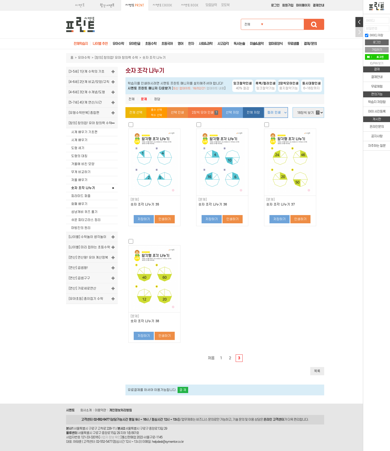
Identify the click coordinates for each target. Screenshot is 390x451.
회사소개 (86, 410)
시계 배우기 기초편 (84, 132)
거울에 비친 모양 (82, 164)
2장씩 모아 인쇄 (205, 112)
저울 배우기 (79, 180)
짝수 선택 (156, 115)
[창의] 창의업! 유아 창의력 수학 (116, 57)
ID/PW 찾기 (376, 63)
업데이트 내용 (215, 88)
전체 (132, 99)
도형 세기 (77, 148)
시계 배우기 (79, 140)
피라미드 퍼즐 (81, 196)
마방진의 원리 (81, 228)
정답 (157, 99)
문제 (144, 99)
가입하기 (377, 50)
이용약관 (100, 410)
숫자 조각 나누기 (83, 188)
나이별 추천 (100, 43)
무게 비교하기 (81, 172)
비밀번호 (371, 28)
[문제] (135, 199)
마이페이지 (303, 5)
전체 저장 (253, 112)
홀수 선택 (156, 110)
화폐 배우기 (79, 204)
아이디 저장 (374, 35)
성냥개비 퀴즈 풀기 (84, 212)
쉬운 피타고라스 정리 (86, 220)
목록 (317, 371)
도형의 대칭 (79, 156)
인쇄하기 (164, 219)
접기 (359, 32)
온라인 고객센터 (274, 419)
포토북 (225, 5)
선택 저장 (232, 112)
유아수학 (84, 57)
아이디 (370, 20)
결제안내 (318, 5)
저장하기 (144, 219)
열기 (359, 22)
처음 (211, 358)
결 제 (182, 390)
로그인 (275, 5)
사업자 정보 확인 (110, 437)
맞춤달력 (211, 5)
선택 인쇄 (177, 112)
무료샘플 (293, 43)
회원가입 (287, 5)
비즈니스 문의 (205, 419)
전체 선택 (135, 112)
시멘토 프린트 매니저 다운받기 (149, 88)
